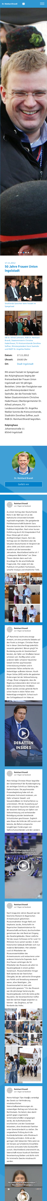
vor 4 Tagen (18, 1092)
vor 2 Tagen (18, 506)
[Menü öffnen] (42, 4)
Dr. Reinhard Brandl (23, 478)
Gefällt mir (23, 484)
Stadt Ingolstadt (25, 363)
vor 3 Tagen (18, 631)
